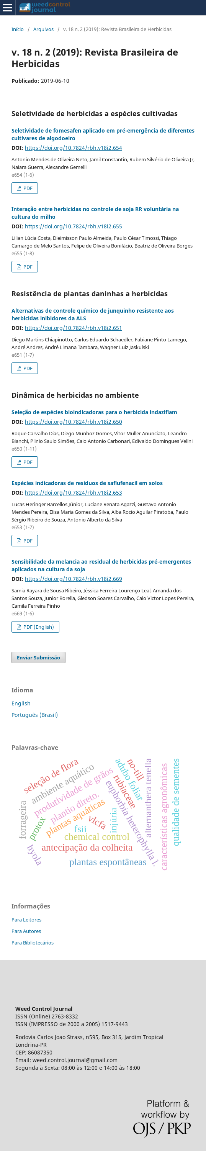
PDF (27, 188)
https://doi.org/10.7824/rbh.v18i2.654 (73, 147)
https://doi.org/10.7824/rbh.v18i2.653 (73, 492)
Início (17, 29)
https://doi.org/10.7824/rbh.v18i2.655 (73, 226)
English (21, 703)
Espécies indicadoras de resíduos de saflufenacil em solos (87, 483)
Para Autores (26, 931)
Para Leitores (26, 919)
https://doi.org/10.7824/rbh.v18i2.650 (73, 421)
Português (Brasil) (34, 714)
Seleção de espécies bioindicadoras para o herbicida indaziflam (94, 412)
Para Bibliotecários (32, 942)
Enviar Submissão (38, 657)
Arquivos (43, 29)
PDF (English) (38, 626)
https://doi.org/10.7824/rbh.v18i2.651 (73, 327)
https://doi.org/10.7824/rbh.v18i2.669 (73, 578)
